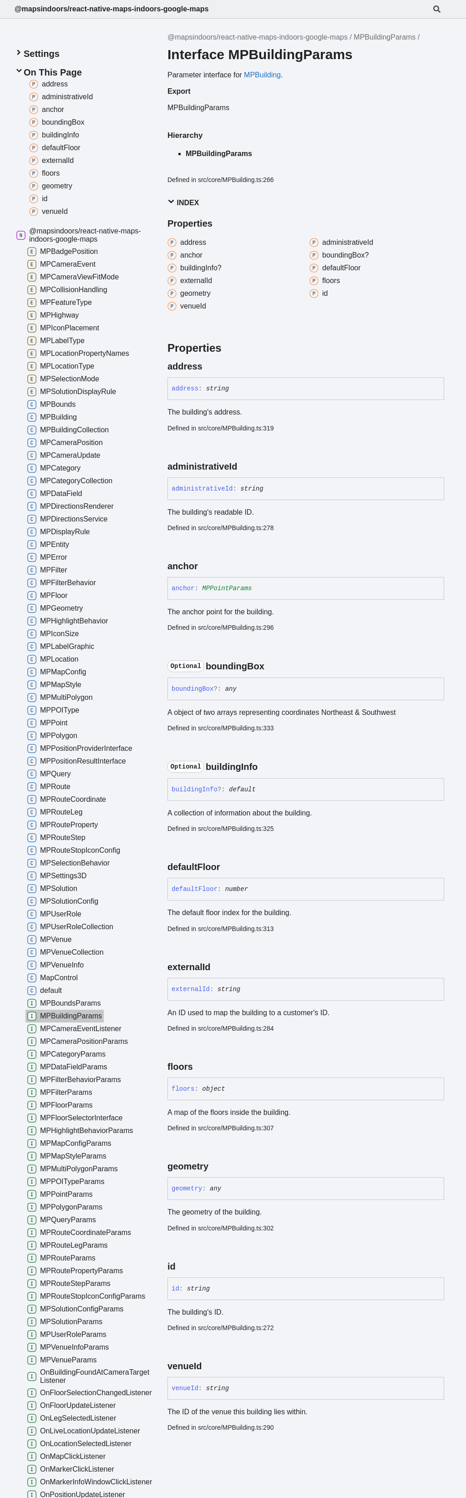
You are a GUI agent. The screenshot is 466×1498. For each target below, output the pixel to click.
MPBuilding (262, 75)
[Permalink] (210, 366)
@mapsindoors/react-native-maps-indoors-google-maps (111, 9)
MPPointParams (227, 588)
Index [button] (183, 202)
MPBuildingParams (384, 37)
